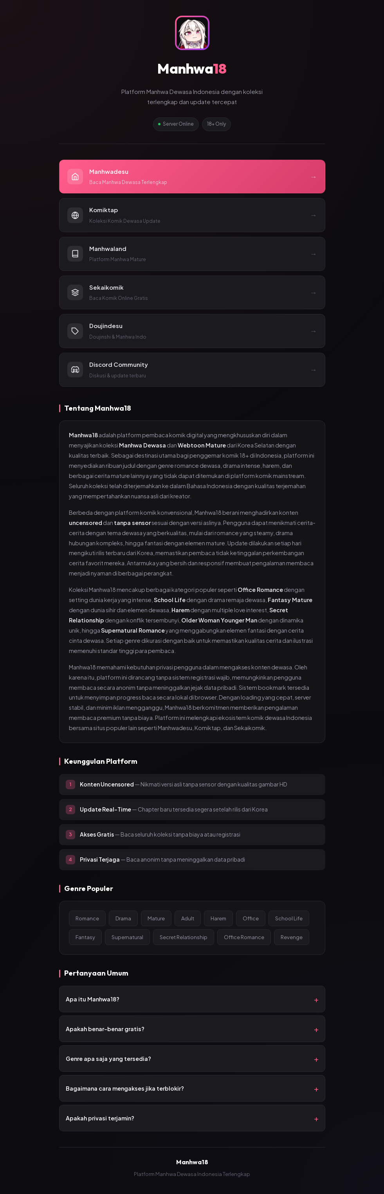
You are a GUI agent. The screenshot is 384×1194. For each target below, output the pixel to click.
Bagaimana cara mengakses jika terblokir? (125, 1088)
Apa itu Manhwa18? (92, 999)
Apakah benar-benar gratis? (105, 1028)
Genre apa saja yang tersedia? (108, 1058)
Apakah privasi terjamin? (100, 1118)
